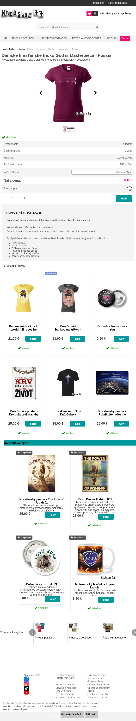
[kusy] (12, 198)
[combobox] (101, 172)
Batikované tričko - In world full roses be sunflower (23, 329)
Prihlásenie (98, 2)
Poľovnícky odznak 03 (41, 584)
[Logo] (22, 14)
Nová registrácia (117, 2)
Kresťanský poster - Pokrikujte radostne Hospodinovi (112, 414)
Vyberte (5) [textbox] (122, 172)
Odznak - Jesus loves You (112, 328)
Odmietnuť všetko (61, 714)
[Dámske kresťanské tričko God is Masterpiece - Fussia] (68, 93)
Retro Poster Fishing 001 (95, 499)
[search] (97, 27)
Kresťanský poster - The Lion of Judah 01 (41, 501)
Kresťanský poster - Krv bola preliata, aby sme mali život (23, 414)
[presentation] (40, 93)
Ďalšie (125, 38)
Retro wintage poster (87, 38)
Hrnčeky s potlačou (54, 38)
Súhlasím (88, 714)
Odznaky (112, 38)
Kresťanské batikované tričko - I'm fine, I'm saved (68, 329)
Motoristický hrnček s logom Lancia (95, 586)
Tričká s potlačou (23, 38)
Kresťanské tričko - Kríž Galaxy (68, 413)
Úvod (4, 49)
